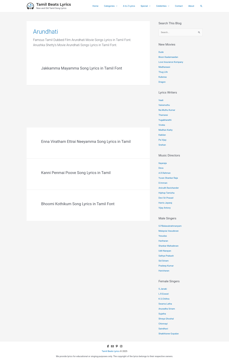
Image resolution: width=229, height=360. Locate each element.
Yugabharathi (165, 119)
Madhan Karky (166, 129)
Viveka (162, 124)
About (192, 6)
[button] (201, 6)
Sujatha (162, 312)
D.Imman (163, 182)
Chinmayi (163, 322)
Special (148, 6)
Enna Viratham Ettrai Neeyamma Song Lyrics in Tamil (86, 141)
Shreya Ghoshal (166, 317)
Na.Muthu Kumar (167, 110)
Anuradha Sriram (167, 307)
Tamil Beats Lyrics (53, 4)
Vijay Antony (165, 207)
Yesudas (163, 235)
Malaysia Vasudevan (169, 230)
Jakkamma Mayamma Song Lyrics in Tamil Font (81, 68)
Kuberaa (163, 77)
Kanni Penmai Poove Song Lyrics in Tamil (76, 172)
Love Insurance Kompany (171, 62)
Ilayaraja (163, 162)
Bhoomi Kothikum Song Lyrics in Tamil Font (78, 204)
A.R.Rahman (165, 172)
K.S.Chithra (164, 298)
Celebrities (164, 6)
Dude (161, 52)
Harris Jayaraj (165, 202)
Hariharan (163, 240)
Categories (116, 6)
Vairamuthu (164, 105)
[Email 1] (112, 345)
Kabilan (162, 134)
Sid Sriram (164, 260)
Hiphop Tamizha (166, 192)
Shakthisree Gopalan (169, 332)
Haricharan (164, 270)
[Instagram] (121, 345)
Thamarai (163, 115)
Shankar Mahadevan (169, 245)
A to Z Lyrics (135, 6)
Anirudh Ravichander (169, 187)
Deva (161, 167)
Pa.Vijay (162, 139)
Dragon (162, 81)
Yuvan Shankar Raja (168, 177)
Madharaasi (164, 67)
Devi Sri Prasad (166, 197)
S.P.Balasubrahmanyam (170, 225)
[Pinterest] (116, 345)
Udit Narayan (165, 250)
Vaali (161, 100)
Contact (180, 6)
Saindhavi (163, 327)
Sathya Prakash (166, 255)
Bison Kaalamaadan (168, 57)
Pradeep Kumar (166, 265)
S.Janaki (163, 288)
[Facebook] (108, 345)
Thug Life (163, 72)
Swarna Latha (165, 302)
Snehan (162, 144)
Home (103, 6)
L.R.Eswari (164, 293)
